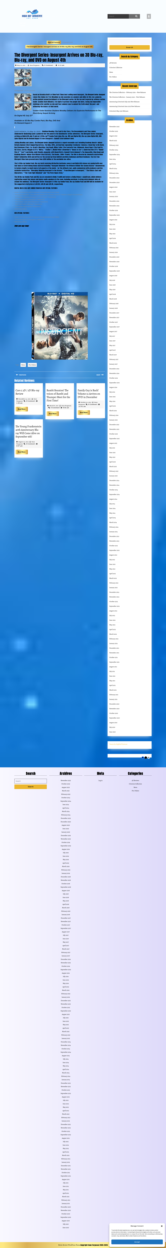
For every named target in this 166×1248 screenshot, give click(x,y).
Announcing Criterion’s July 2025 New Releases (124, 102)
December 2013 (114, 536)
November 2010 (114, 709)
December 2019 (114, 201)
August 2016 (113, 387)
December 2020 (114, 182)
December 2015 (114, 425)
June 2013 (112, 564)
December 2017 (114, 313)
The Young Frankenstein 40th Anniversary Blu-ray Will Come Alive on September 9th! (29, 431)
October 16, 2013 (86, 402)
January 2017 (113, 364)
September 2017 (114, 327)
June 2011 (112, 676)
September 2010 (114, 718)
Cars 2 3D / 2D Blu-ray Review (27, 392)
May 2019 (112, 234)
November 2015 (114, 429)
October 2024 (113, 150)
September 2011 (114, 662)
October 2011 (113, 657)
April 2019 (112, 238)
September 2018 (114, 271)
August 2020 (113, 187)
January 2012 (113, 643)
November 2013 (114, 541)
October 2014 (113, 490)
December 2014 (114, 480)
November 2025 (114, 127)
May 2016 (112, 401)
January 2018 (113, 308)
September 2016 (114, 383)
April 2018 (112, 294)
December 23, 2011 (24, 399)
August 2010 (113, 723)
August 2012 (113, 611)
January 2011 (113, 699)
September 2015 (114, 438)
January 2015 (113, 476)
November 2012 (114, 597)
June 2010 (112, 732)
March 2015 (113, 466)
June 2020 (112, 192)
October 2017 (113, 322)
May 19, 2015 (21, 65)
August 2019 (113, 220)
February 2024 (114, 173)
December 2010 (114, 704)
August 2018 (113, 276)
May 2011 (112, 681)
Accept (137, 1242)
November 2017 (114, 317)
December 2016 (114, 369)
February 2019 (113, 248)
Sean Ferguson (34, 65)
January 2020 (113, 196)
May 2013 (112, 569)
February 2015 (113, 471)
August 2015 (113, 443)
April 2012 (112, 629)
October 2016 (113, 378)
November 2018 (114, 262)
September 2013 (114, 550)
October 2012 (113, 601)
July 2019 (112, 224)
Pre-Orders (32, 365)
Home (41, 16)
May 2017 (112, 345)
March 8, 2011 (53, 406)
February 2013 (113, 583)
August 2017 (113, 331)
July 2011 (112, 671)
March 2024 (113, 168)
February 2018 (113, 303)
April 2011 (112, 685)
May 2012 (112, 625)
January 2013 (113, 587)
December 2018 (114, 257)
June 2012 (112, 620)
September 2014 (114, 494)
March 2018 (113, 299)
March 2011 (113, 690)
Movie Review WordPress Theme (69, 1245)
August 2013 (113, 555)
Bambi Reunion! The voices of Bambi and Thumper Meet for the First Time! (58, 395)
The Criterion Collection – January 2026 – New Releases (127, 97)
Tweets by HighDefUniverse (118, 744)
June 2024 (112, 159)
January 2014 (113, 532)
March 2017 (113, 355)
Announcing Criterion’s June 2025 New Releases (124, 106)
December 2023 (114, 178)
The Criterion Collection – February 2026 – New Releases (127, 92)
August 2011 (113, 667)
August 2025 (113, 136)
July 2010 (112, 727)
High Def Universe (54, 42)
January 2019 (113, 252)
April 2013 (112, 574)
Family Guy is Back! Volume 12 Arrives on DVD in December (89, 394)
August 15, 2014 (23, 442)
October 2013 (113, 546)
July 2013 (112, 560)
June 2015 (112, 452)
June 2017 (112, 341)
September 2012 (114, 606)
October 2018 (113, 266)
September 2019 (114, 215)
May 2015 (112, 457)
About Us (54, 16)
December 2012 (114, 592)
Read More (23, 408)
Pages (47, 16)
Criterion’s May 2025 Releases (118, 111)
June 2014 (112, 508)
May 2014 (112, 513)
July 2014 (112, 504)
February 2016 (113, 415)
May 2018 (112, 289)
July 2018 (112, 280)
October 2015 (113, 434)
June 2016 (112, 397)
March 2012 (113, 634)
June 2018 (112, 285)
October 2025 (113, 131)
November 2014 (114, 485)
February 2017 (113, 359)
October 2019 (113, 210)
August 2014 (113, 499)
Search (129, 47)
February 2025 (114, 145)
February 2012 (113, 639)
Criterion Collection (115, 67)
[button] (162, 1226)
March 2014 (113, 522)
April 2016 (112, 406)
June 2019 (112, 229)
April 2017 (112, 350)
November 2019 (114, 206)
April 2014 (112, 518)
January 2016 (113, 420)
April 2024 (112, 164)
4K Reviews (113, 63)
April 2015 (112, 462)
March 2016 (113, 411)
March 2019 (113, 243)
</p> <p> (20, 241)
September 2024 (114, 154)
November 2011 (114, 653)
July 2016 (112, 392)
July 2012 (112, 615)
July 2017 (112, 336)
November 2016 (114, 373)
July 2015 (112, 448)
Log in (100, 780)
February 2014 (113, 527)
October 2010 (113, 713)
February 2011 (113, 695)
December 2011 (114, 648)
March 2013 (113, 578)
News (23, 365)
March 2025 (113, 140)
